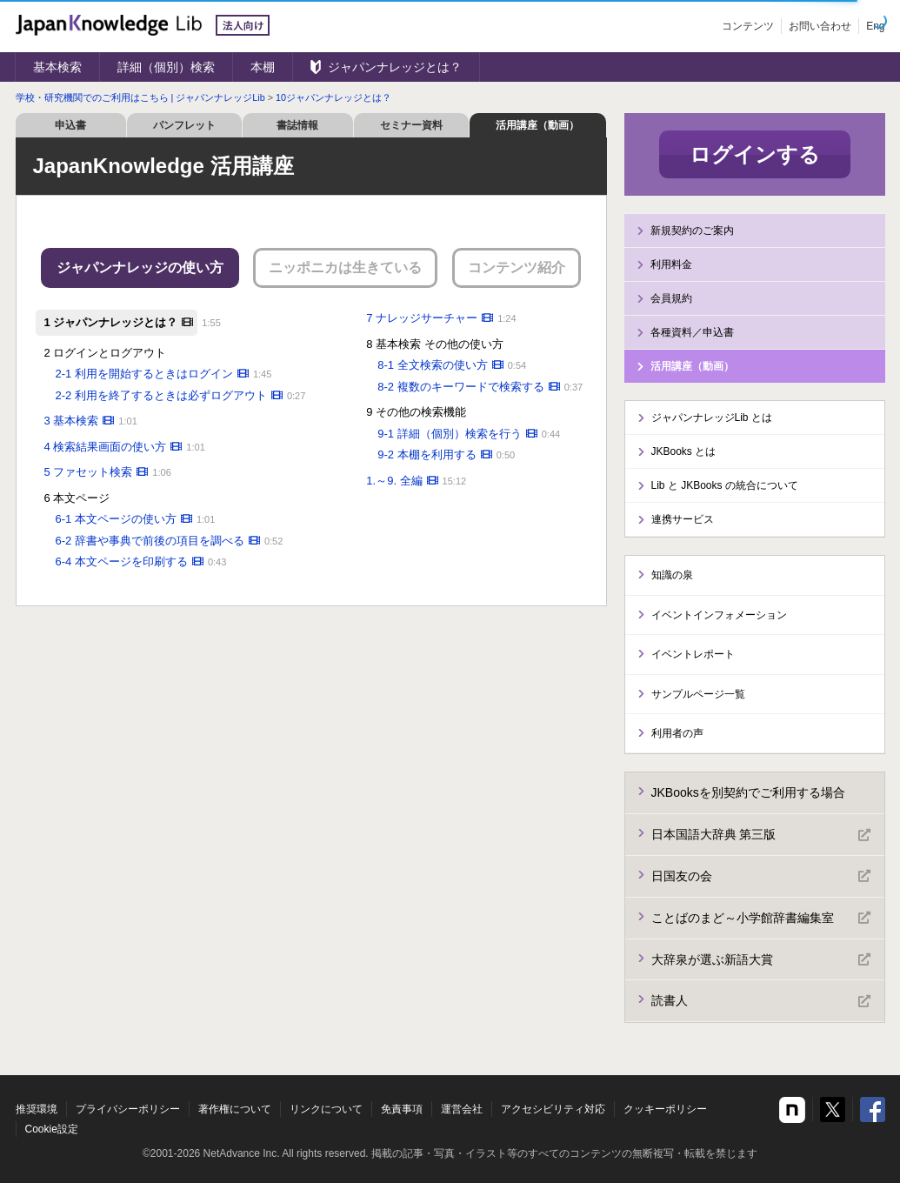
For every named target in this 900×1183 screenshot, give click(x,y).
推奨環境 (36, 1109)
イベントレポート (693, 654)
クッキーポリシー (665, 1109)
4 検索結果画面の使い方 (105, 446)
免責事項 (402, 1109)
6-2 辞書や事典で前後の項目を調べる (150, 540)
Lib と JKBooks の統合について (724, 485)
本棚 (262, 67)
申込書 (70, 125)
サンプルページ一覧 (698, 694)
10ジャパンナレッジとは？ (333, 97)
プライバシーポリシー (128, 1109)
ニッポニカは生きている (345, 267)
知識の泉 (672, 575)
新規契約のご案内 (692, 230)
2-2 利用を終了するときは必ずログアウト (161, 395)
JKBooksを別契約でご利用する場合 (748, 792)
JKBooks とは (684, 451)
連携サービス (682, 519)
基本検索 (57, 67)
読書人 (760, 1001)
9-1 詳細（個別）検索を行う (449, 433)
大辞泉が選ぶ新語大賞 (760, 959)
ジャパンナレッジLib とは (711, 417)
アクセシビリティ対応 (553, 1109)
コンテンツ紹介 (516, 267)
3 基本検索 (71, 420)
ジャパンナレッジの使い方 (140, 267)
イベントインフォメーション (719, 615)
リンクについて (326, 1109)
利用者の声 (677, 733)
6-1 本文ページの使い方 (116, 518)
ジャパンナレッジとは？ (395, 67)
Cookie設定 (51, 1129)
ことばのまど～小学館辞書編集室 (760, 918)
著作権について (234, 1109)
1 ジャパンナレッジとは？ (111, 322)
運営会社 (462, 1109)
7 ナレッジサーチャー (421, 317)
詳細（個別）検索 (166, 67)
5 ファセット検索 (88, 471)
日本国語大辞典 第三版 (760, 835)
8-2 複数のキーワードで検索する (460, 386)
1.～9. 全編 (394, 480)
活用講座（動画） (537, 125)
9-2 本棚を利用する (426, 454)
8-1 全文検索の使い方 (432, 364)
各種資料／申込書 (692, 332)
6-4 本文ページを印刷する (122, 561)
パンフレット (184, 125)
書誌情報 (297, 125)
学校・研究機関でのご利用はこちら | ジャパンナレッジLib (140, 97)
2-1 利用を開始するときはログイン (144, 373)
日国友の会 (760, 876)
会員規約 (671, 298)
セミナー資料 (411, 125)
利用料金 (671, 264)
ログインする (755, 154)
